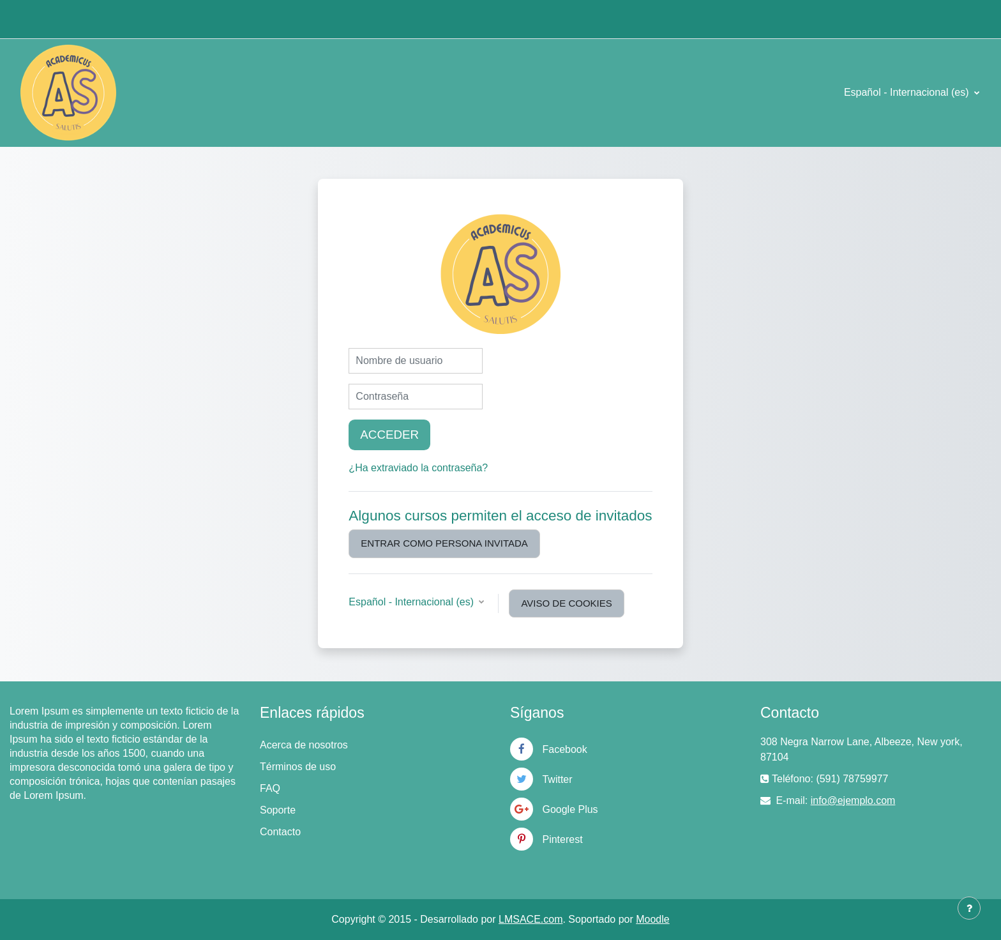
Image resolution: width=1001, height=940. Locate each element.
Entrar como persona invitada (444, 543)
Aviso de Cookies (566, 603)
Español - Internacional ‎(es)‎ (908, 92)
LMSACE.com (530, 919)
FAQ (270, 788)
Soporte (278, 810)
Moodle (652, 919)
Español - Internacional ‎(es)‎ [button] (412, 601)
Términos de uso (298, 766)
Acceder (389, 434)
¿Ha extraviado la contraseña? (418, 467)
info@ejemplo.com (853, 800)
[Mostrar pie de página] (969, 908)
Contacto (280, 831)
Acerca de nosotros (304, 744)
